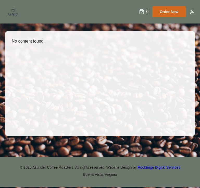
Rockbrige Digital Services (159, 167)
